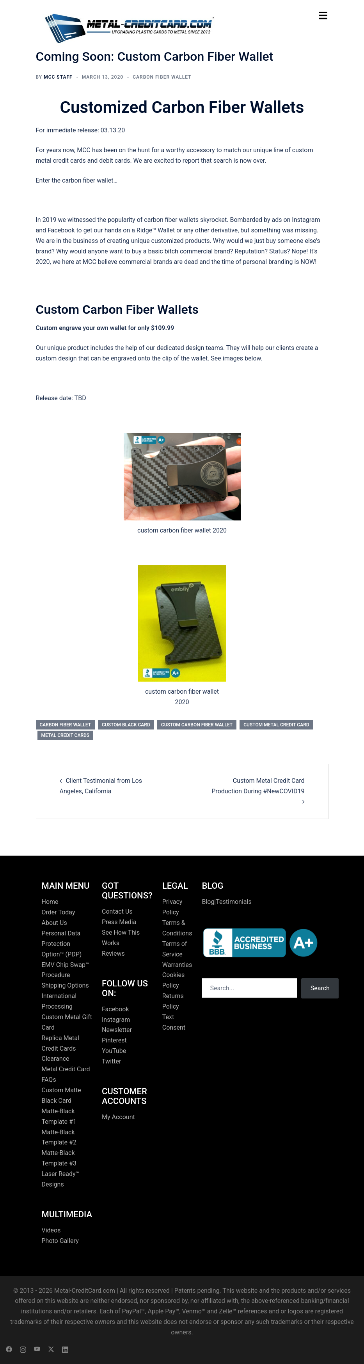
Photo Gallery (60, 1240)
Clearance (55, 1058)
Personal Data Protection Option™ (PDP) (62, 944)
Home (50, 901)
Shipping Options (65, 985)
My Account (118, 1117)
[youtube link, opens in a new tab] (37, 1348)
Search (320, 988)
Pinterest (114, 1040)
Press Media (119, 922)
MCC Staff (58, 77)
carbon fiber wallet (162, 77)
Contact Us (117, 911)
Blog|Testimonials (226, 901)
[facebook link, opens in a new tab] (9, 1348)
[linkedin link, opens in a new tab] (65, 1348)
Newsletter (117, 1030)
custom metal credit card (276, 725)
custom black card (126, 725)
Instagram (116, 1019)
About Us (54, 922)
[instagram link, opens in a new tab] (23, 1348)
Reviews (113, 953)
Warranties (177, 965)
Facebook (115, 1009)
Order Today (58, 912)
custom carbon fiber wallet (197, 725)
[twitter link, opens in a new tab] (51, 1348)
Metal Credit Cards (65, 735)
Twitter (111, 1061)
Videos (51, 1230)
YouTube (114, 1051)
